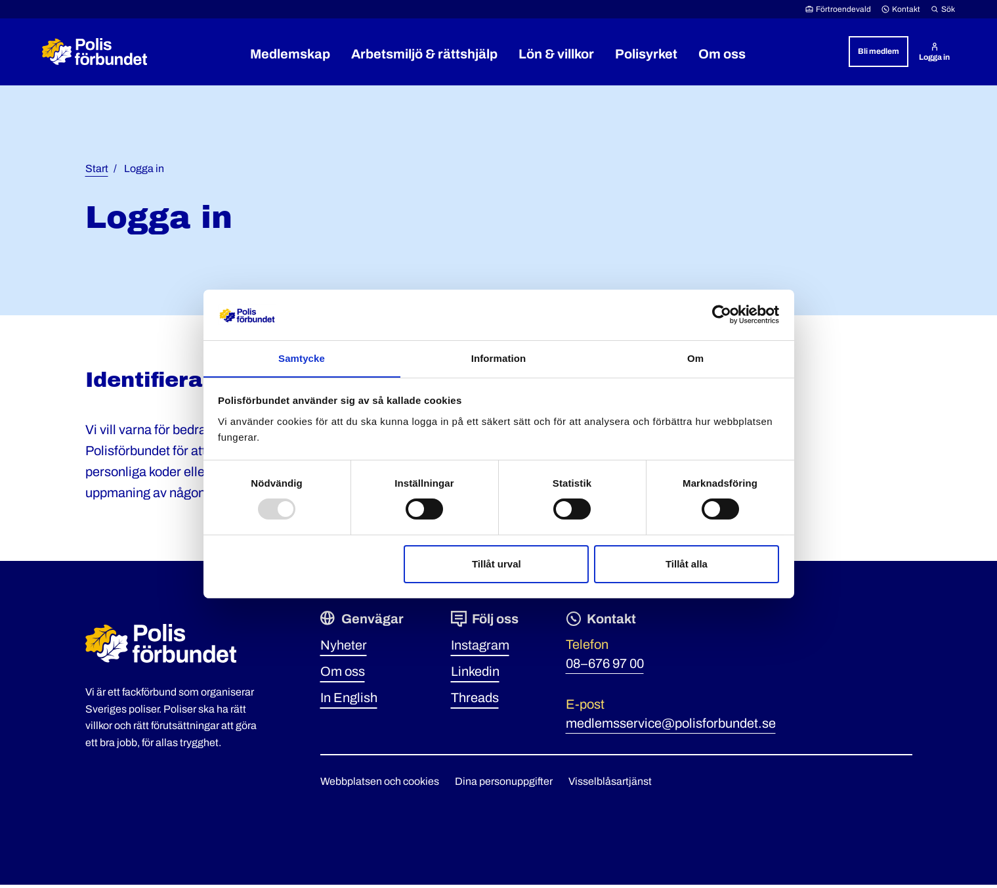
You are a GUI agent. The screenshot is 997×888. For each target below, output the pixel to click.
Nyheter (343, 648)
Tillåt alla (687, 563)
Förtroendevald (838, 9)
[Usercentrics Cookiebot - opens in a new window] (721, 314)
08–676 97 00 (605, 666)
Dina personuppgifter (504, 784)
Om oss (342, 674)
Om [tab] (695, 357)
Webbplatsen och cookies (379, 784)
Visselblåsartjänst (610, 784)
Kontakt (900, 9)
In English (348, 701)
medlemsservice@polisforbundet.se (671, 726)
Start (96, 171)
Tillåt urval (496, 563)
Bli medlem (878, 51)
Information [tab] (498, 357)
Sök (943, 9)
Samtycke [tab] (301, 357)
